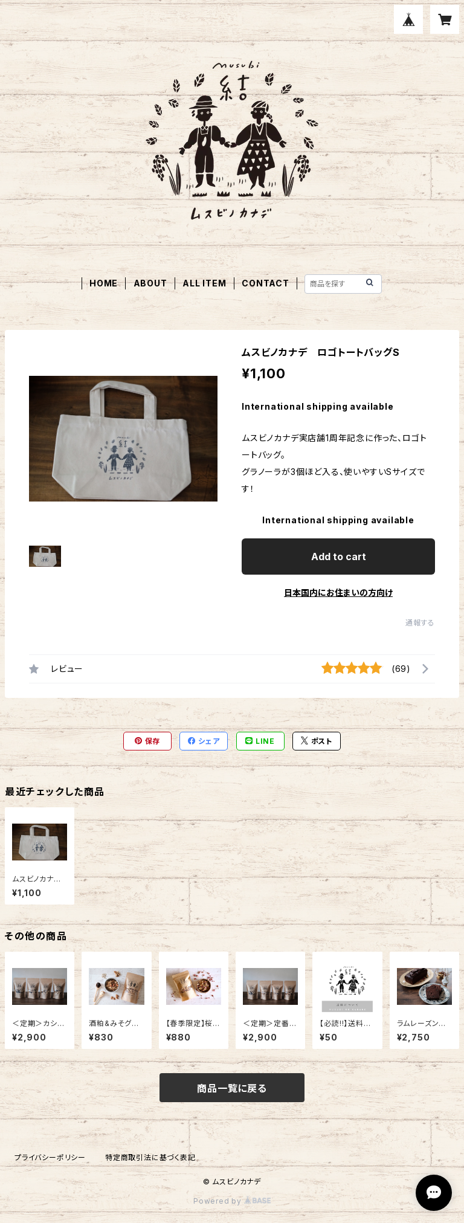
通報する (420, 622)
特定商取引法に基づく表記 (150, 1157)
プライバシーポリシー (50, 1157)
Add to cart (338, 556)
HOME (103, 283)
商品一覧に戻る (232, 1088)
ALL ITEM (204, 283)
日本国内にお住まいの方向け (338, 592)
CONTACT (265, 283)
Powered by (232, 1200)
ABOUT (150, 283)
